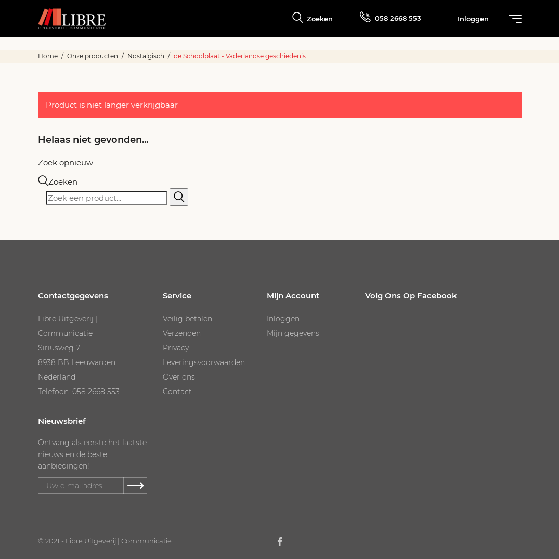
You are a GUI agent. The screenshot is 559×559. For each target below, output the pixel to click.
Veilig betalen (187, 318)
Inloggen (283, 318)
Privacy (176, 348)
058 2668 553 (390, 17)
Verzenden (182, 333)
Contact (177, 391)
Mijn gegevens (293, 333)
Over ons (179, 377)
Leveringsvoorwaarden (204, 362)
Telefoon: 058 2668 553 (79, 391)
